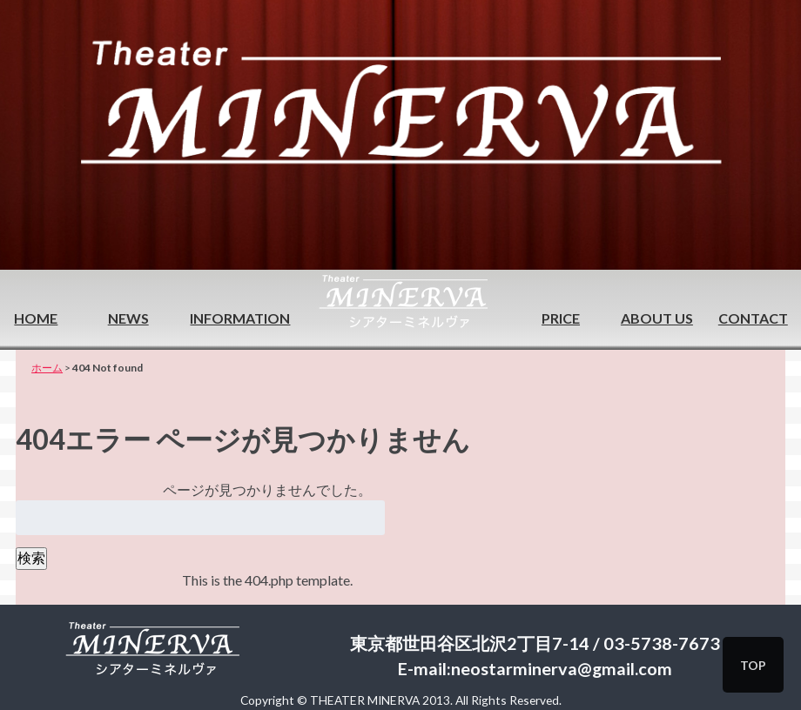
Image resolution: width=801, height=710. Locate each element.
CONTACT (753, 318)
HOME (35, 318)
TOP (753, 665)
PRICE (561, 318)
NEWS (128, 318)
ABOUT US (657, 318)
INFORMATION (240, 318)
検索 (31, 557)
